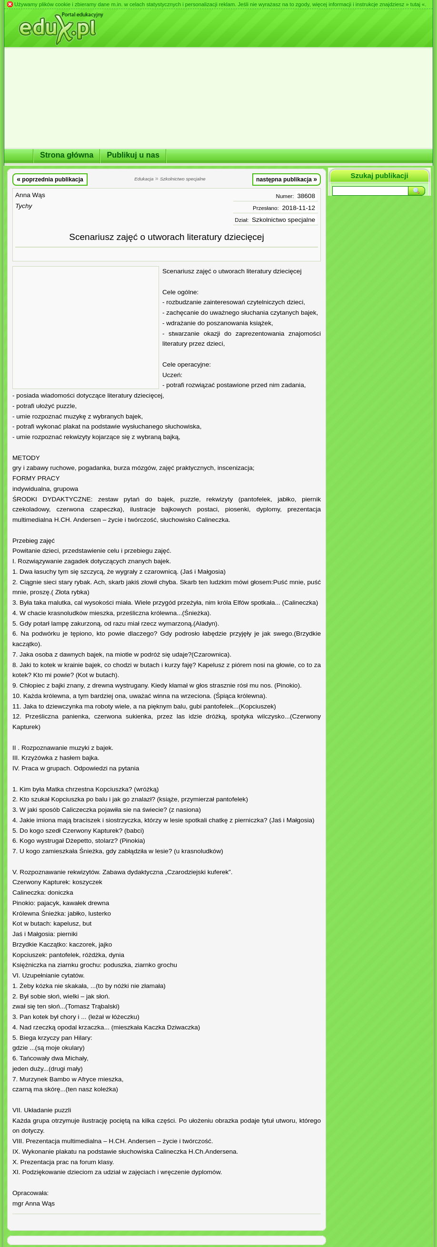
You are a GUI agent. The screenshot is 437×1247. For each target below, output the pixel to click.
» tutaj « (415, 4)
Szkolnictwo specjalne (283, 219)
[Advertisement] (85, 327)
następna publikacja (286, 179)
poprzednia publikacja (50, 179)
